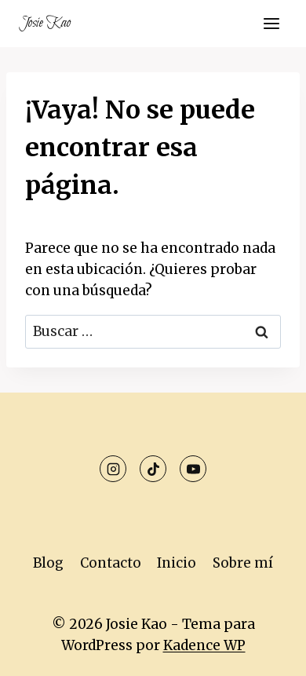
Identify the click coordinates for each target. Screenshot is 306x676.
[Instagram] (113, 468)
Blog (48, 563)
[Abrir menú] (271, 23)
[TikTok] (153, 468)
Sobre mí (243, 563)
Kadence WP (204, 645)
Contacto (110, 563)
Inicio (176, 563)
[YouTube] (193, 468)
